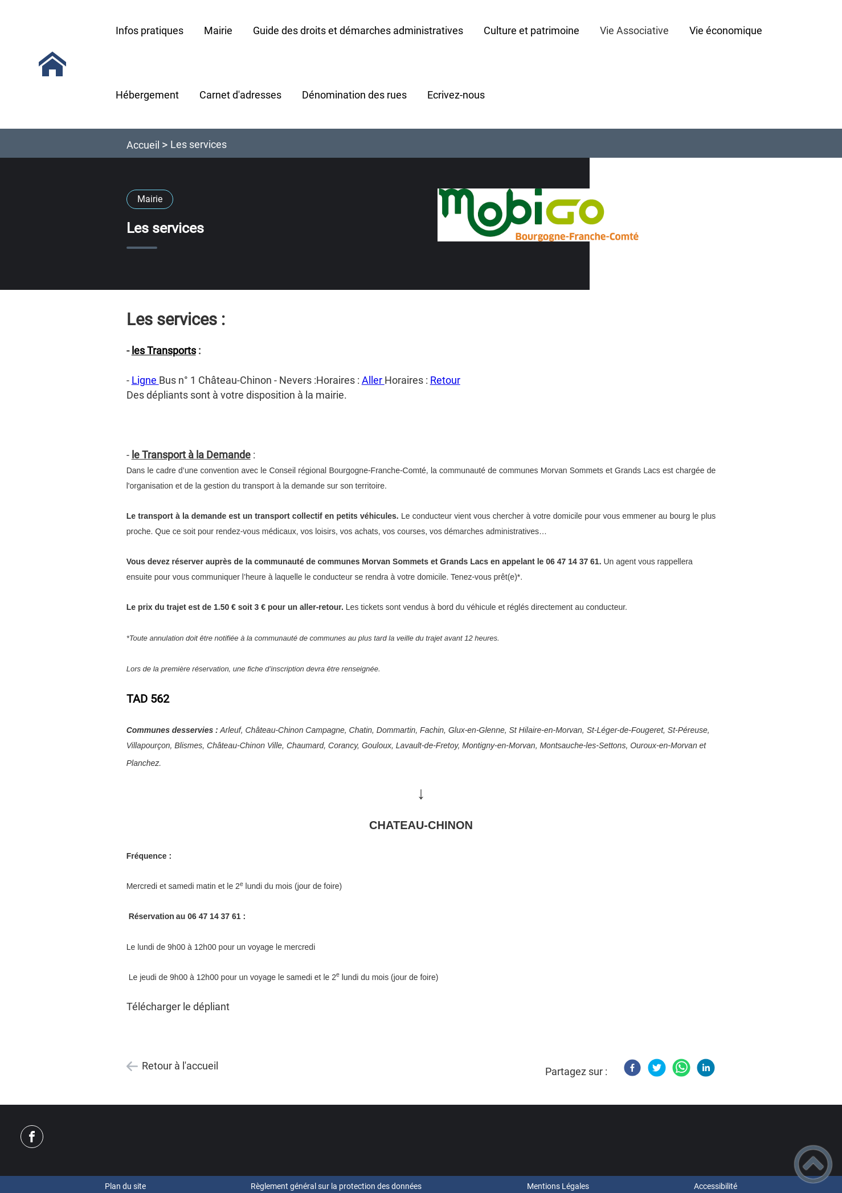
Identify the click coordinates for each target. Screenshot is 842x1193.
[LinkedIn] (706, 1068)
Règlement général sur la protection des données (336, 1186)
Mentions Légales (558, 1186)
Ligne (145, 380)
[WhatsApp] (681, 1068)
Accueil (143, 145)
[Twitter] (657, 1068)
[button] (813, 1164)
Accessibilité (715, 1186)
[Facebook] (632, 1067)
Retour (445, 380)
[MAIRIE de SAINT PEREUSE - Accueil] (52, 64)
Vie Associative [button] (634, 30)
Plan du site (125, 1186)
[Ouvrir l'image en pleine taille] (539, 215)
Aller (373, 380)
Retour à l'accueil (180, 1066)
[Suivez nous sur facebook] (32, 1136)
